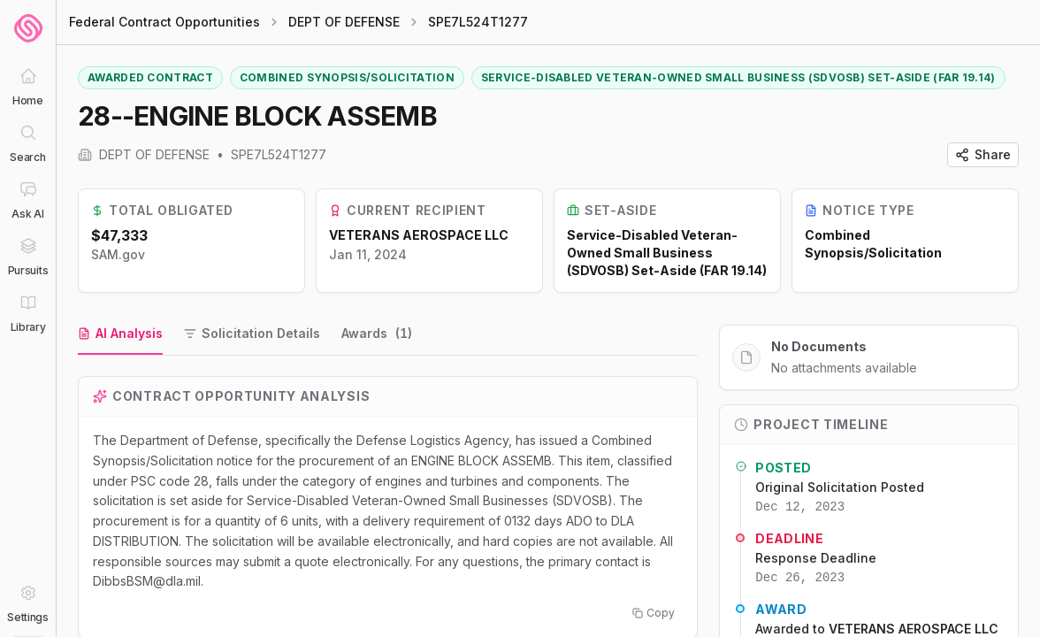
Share (983, 154)
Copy (653, 612)
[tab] (120, 334)
